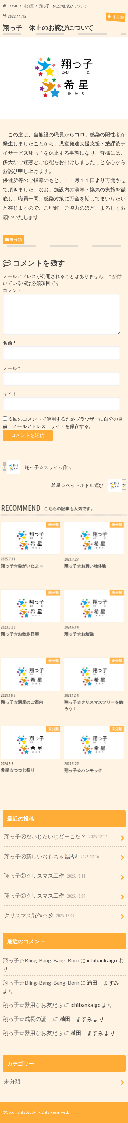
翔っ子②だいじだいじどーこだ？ (56, 837)
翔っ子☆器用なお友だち (33, 1004)
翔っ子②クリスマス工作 (45, 876)
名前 (9, 343)
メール (11, 368)
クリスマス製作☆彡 (40, 916)
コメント (12, 290)
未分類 (16, 239)
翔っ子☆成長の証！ (27, 1018)
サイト (10, 394)
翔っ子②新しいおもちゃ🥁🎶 (52, 857)
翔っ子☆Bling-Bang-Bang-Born (41, 960)
